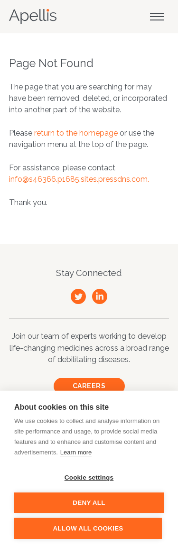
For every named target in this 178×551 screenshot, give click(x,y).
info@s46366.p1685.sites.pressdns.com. (79, 179)
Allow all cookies (88, 528)
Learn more (76, 452)
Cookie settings (89, 477)
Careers (89, 386)
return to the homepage (76, 133)
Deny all (89, 502)
